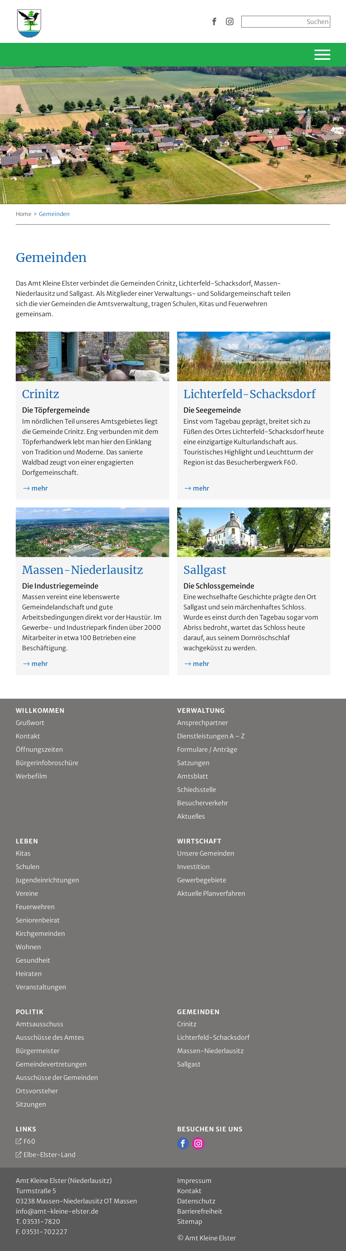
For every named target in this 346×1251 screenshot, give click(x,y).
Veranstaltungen (41, 987)
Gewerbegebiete (201, 880)
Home (23, 214)
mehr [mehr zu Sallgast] (201, 664)
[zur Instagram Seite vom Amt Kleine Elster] (229, 22)
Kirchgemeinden (40, 933)
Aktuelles (191, 816)
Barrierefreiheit (199, 1211)
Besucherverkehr (202, 803)
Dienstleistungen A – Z (211, 736)
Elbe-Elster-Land (50, 1155)
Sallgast (189, 1064)
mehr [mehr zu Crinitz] (39, 488)
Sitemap (189, 1221)
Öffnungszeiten (39, 749)
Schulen (27, 867)
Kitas (23, 853)
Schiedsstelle (196, 789)
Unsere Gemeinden (205, 853)
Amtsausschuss (39, 1024)
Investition (193, 867)
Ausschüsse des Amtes (50, 1037)
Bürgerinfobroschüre (47, 763)
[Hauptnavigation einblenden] (297, 54)
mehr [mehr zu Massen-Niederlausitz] (39, 664)
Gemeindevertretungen (51, 1064)
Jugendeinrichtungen (47, 880)
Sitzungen (31, 1104)
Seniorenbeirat (38, 920)
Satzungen (193, 763)
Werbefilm (31, 776)
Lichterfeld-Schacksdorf (213, 1037)
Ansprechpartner (202, 723)
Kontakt (28, 736)
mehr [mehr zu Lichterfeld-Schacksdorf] (201, 488)
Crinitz (186, 1024)
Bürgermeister (37, 1051)
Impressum (194, 1181)
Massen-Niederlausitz (210, 1051)
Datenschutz (196, 1201)
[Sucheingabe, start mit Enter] (285, 22)
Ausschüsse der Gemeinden (57, 1077)
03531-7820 (41, 1221)
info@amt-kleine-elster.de (57, 1211)
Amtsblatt (192, 776)
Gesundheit (33, 960)
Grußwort (30, 723)
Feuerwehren (35, 907)
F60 (29, 1141)
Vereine (27, 893)
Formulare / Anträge (207, 749)
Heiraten (29, 974)
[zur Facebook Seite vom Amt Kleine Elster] (214, 22)
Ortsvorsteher (37, 1091)
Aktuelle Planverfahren (211, 893)
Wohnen (28, 947)
